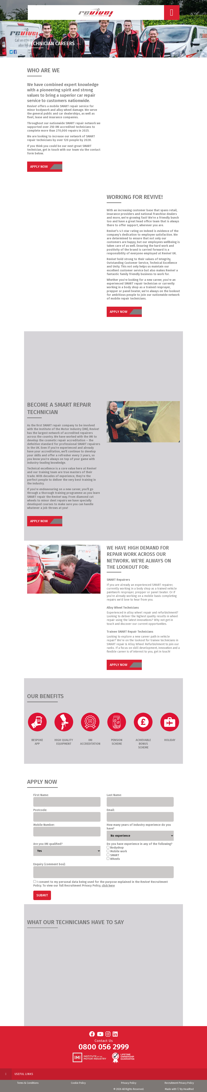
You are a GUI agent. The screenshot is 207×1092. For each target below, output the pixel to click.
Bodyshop (117, 847)
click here (108, 885)
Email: (110, 810)
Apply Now (46, 166)
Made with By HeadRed (179, 1089)
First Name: (41, 795)
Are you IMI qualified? (47, 844)
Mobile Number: (44, 825)
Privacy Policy (128, 1083)
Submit (42, 895)
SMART (114, 855)
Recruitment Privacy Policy (179, 1083)
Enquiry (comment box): (49, 864)
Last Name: (114, 795)
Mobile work (118, 851)
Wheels (115, 859)
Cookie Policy (78, 1083)
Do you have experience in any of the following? (139, 844)
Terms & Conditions (28, 1083)
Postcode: (40, 810)
